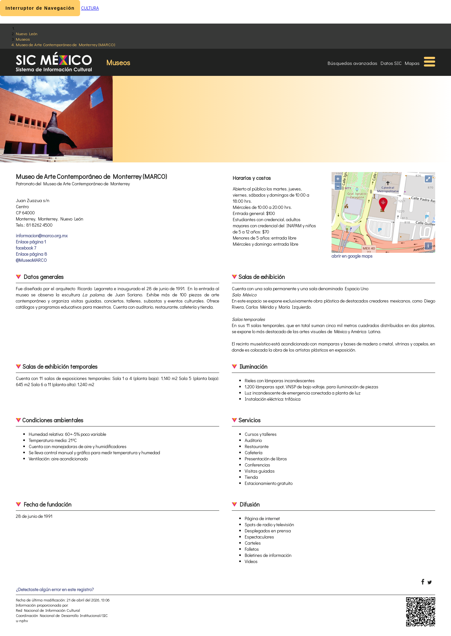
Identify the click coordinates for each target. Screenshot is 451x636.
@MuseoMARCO (31, 260)
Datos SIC (391, 63)
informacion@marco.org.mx (41, 235)
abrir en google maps (352, 256)
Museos (23, 39)
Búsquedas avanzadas (352, 63)
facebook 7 (26, 248)
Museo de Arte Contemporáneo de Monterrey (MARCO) (65, 44)
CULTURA (90, 8)
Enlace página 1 (31, 242)
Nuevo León (26, 33)
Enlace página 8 (31, 254)
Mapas (412, 63)
